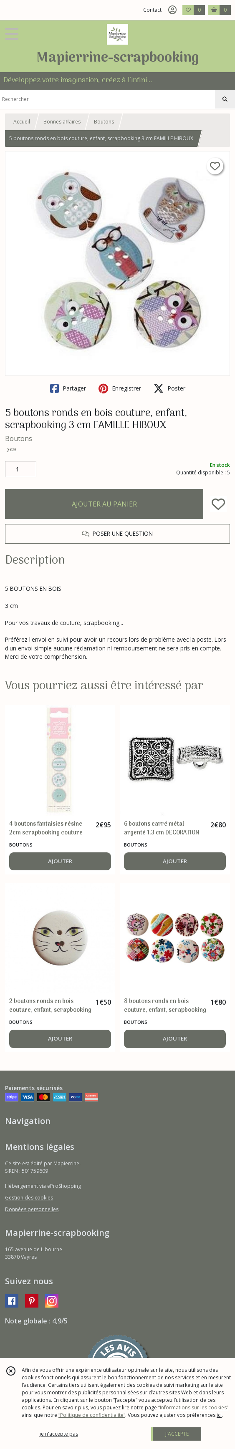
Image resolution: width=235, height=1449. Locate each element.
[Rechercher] (225, 99)
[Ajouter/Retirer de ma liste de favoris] (218, 504)
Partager (68, 388)
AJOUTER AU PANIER (104, 504)
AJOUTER (60, 861)
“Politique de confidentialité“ (91, 1415)
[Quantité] (20, 469)
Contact (152, 9)
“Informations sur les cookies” (193, 1407)
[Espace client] (172, 10)
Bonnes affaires (62, 121)
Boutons (104, 121)
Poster (169, 388)
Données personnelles (31, 1209)
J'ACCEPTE (177, 1433)
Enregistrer (120, 388)
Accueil (21, 121)
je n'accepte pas (59, 1433)
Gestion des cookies (29, 1197)
